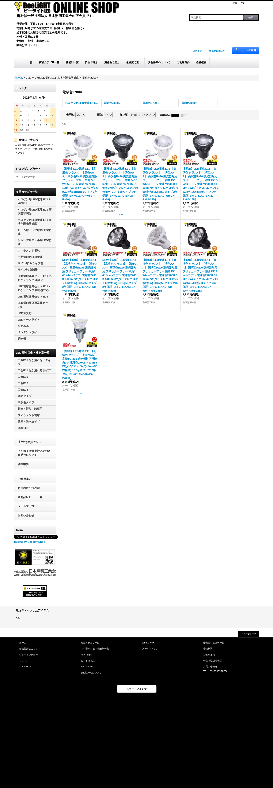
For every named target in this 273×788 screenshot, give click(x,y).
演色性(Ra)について (30, 442)
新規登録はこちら (218, 51)
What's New (148, 642)
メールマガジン (27, 506)
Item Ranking (87, 666)
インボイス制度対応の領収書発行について (34, 452)
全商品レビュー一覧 (30, 497)
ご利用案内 (24, 479)
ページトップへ (250, 634)
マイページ (25, 666)
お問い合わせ (26, 515)
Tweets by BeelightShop (29, 541)
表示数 (70, 114)
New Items (86, 654)
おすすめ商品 (88, 660)
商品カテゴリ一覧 (90, 642)
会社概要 (23, 464)
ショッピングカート (29, 654)
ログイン (197, 51)
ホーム (22, 642)
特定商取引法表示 (29, 488)
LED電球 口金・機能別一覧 (95, 648)
